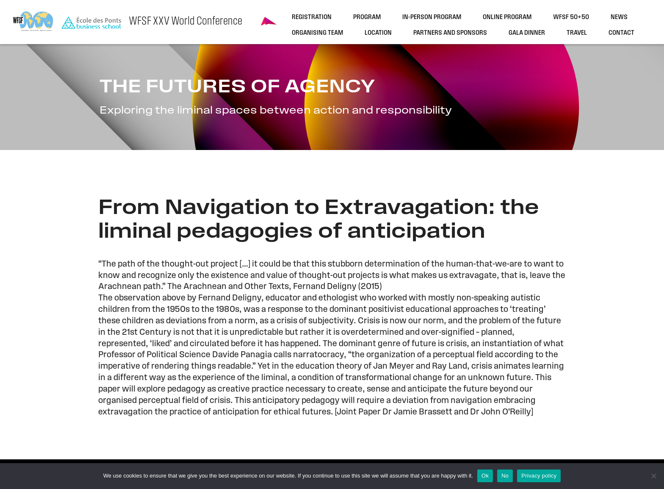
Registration (312, 17)
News (619, 17)
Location (378, 33)
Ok (485, 475)
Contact (621, 33)
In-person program (431, 17)
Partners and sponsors (450, 33)
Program (367, 17)
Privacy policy (538, 475)
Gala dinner (527, 33)
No (505, 475)
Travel (577, 33)
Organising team (317, 33)
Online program (507, 17)
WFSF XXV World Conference (185, 22)
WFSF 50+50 (571, 17)
